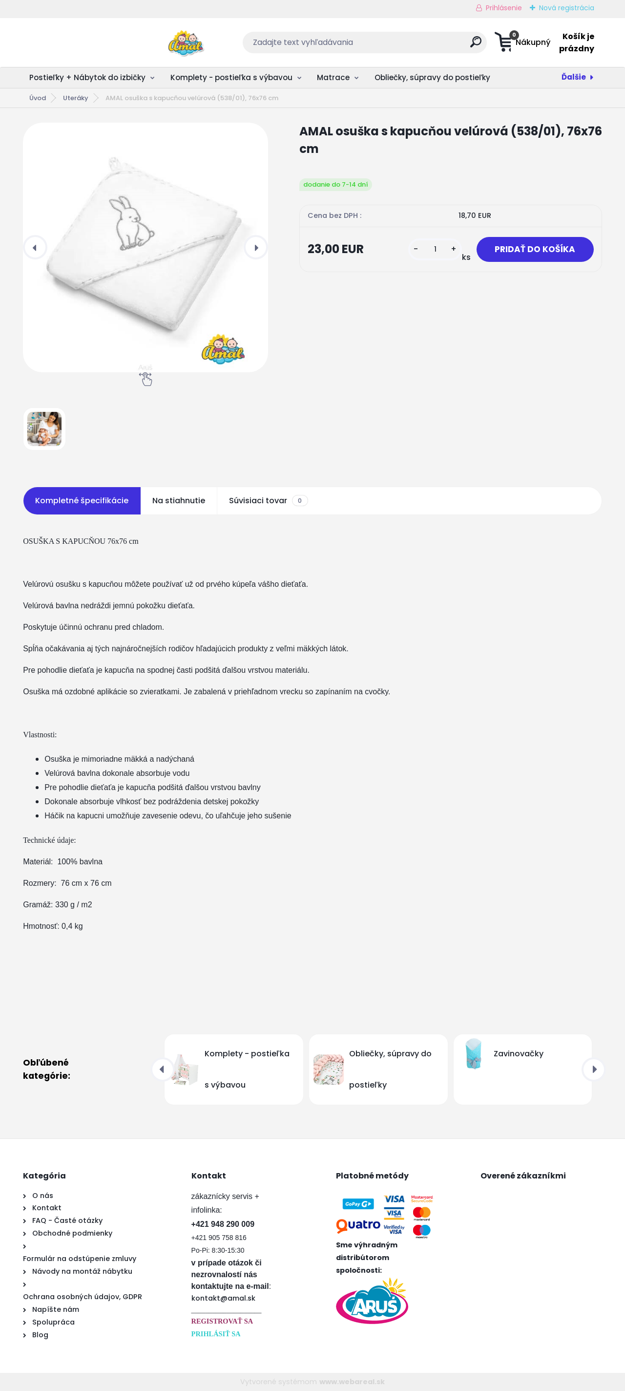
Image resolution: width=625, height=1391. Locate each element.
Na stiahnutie (178, 500)
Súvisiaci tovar (268, 501)
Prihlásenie (504, 8)
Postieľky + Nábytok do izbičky (87, 77)
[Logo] (83, 42)
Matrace (333, 77)
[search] (408, 45)
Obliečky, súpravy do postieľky (432, 77)
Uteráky (75, 98)
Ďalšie (574, 77)
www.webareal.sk (352, 1382)
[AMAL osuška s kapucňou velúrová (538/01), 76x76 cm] (145, 247)
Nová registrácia (566, 8)
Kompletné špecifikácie (81, 500)
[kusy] (431, 250)
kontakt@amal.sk (223, 1298)
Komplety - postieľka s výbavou (231, 77)
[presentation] (35, 247)
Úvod (37, 98)
